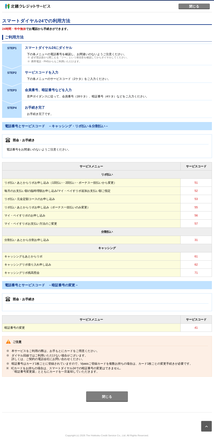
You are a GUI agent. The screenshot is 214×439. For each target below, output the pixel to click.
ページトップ (206, 426)
